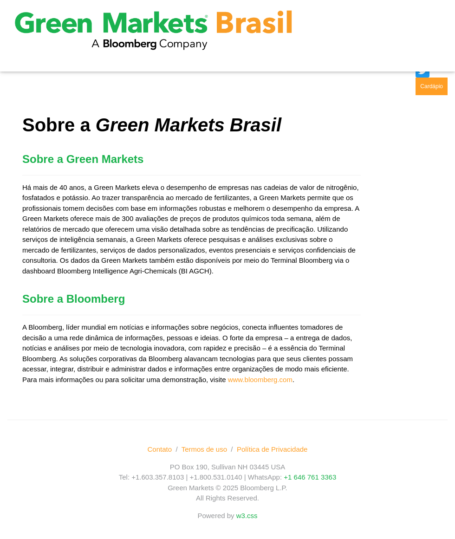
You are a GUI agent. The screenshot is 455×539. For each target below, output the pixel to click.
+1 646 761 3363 (310, 477)
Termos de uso (204, 449)
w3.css (247, 516)
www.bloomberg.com (260, 379)
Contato (160, 449)
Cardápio (431, 86)
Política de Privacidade (272, 449)
